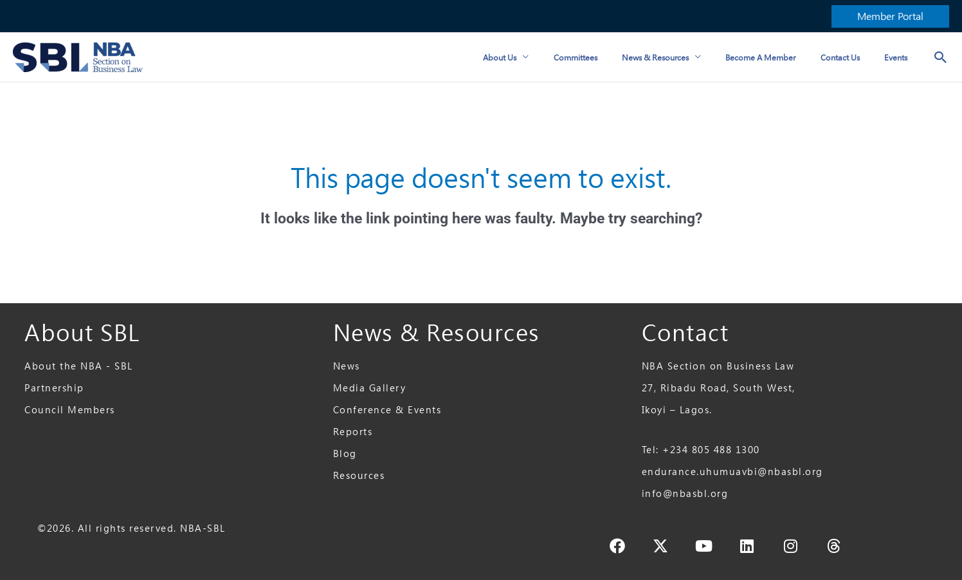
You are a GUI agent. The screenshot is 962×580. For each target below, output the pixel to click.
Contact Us (847, 57)
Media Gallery (369, 388)
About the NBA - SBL (78, 366)
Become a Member (774, 57)
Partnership (54, 388)
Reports (353, 432)
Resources (359, 475)
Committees (599, 57)
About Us (529, 57)
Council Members (69, 410)
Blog (345, 453)
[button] (890, 16)
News (346, 366)
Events (898, 57)
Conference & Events (387, 410)
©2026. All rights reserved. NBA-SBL (131, 528)
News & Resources (673, 57)
